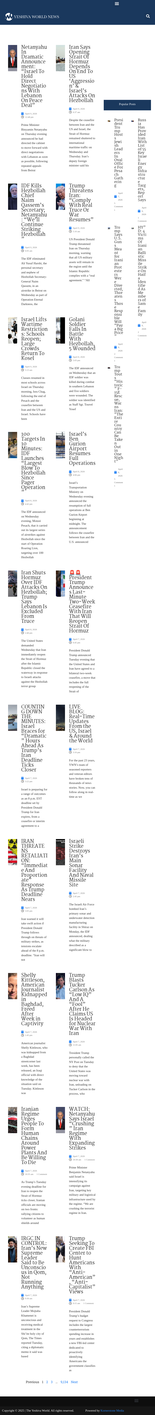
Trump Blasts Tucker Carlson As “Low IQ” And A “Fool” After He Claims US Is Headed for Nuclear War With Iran (82, 1004)
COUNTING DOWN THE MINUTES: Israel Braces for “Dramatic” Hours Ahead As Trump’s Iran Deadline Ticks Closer (33, 738)
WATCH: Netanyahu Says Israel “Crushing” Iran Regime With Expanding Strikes (82, 1128)
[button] (116, 3)
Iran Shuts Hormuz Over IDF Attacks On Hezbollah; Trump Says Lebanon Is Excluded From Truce (34, 597)
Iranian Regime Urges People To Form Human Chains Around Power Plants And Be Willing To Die (34, 1136)
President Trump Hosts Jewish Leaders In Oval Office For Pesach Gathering (118, 153)
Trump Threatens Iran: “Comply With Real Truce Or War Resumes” (81, 203)
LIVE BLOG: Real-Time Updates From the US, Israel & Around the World (81, 724)
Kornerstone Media (112, 1410)
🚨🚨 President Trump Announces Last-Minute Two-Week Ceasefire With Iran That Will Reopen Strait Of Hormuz (82, 602)
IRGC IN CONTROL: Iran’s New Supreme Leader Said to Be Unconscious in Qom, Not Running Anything (34, 1263)
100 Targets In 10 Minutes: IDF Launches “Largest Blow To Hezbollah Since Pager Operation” (33, 463)
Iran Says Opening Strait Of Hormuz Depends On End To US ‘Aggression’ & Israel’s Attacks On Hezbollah (82, 74)
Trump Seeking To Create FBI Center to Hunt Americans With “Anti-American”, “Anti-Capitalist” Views (82, 1265)
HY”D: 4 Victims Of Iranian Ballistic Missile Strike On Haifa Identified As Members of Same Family (142, 271)
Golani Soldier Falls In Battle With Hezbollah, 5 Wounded (82, 334)
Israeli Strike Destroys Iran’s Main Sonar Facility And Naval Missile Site (81, 863)
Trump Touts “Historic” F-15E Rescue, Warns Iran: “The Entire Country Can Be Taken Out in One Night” (118, 414)
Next (74, 1382)
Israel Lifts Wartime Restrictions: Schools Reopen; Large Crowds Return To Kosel (34, 339)
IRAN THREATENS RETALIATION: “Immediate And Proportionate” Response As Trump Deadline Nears (34, 870)
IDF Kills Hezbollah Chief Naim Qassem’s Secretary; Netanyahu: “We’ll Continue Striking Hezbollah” (34, 212)
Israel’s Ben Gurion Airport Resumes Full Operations (82, 448)
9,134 (64, 1382)
